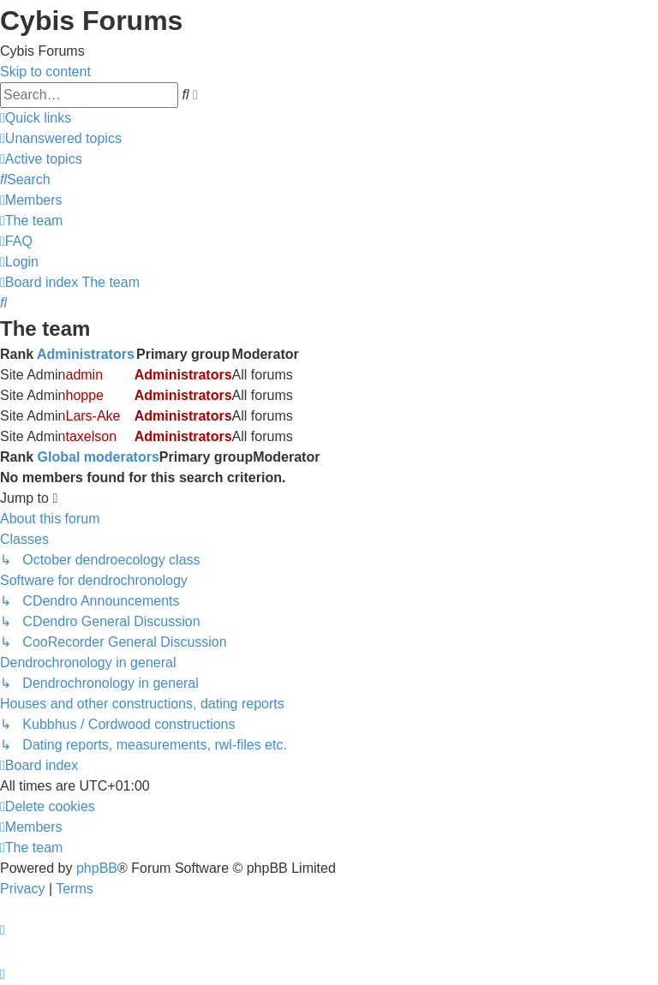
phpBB (96, 868)
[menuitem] (61, 138)
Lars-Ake (92, 416)
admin (84, 374)
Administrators (86, 354)
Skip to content (45, 71)
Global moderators (98, 457)
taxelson (91, 436)
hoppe (84, 395)
